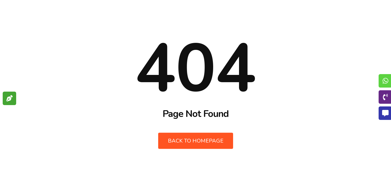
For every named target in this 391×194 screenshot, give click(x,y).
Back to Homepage (195, 140)
